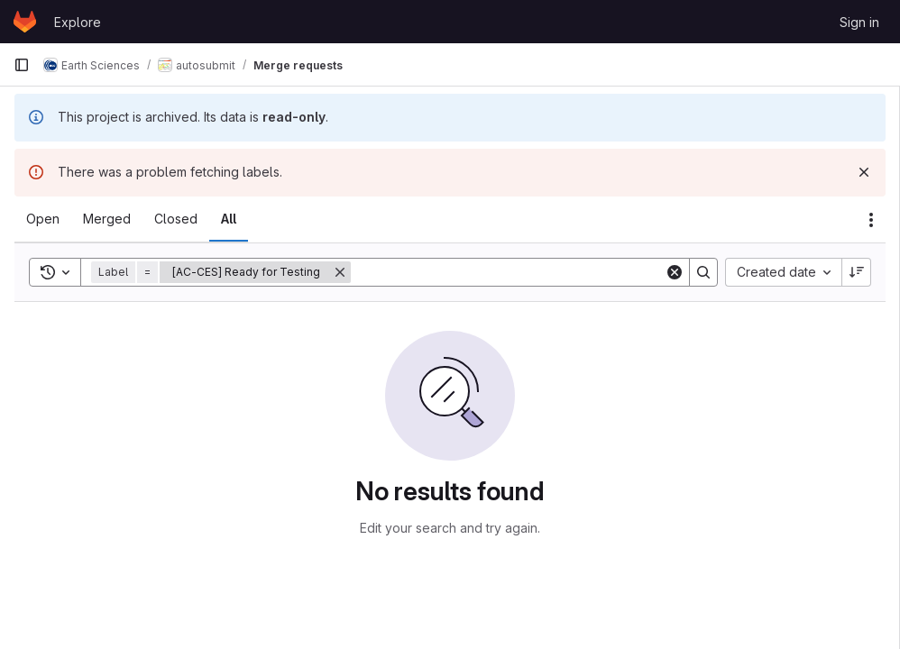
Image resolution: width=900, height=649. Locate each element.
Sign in (859, 22)
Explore (77, 22)
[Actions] (871, 220)
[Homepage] (25, 21)
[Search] (507, 272)
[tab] (42, 219)
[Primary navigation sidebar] (21, 64)
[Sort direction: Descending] (856, 272)
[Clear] (674, 272)
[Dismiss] (864, 172)
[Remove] (340, 272)
